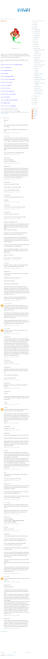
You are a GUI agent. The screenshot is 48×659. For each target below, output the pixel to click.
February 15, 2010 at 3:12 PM (11, 388)
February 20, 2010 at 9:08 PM (11, 615)
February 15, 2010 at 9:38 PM (11, 480)
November (36, 31)
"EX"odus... (36, 72)
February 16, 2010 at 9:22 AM (11, 530)
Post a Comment (4, 631)
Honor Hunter (34, 113)
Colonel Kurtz (34, 110)
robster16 (5, 136)
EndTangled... (36, 51)
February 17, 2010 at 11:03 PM (12, 581)
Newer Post (3, 652)
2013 (34, 22)
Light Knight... (36, 75)
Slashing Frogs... (37, 81)
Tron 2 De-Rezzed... (37, 53)
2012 (34, 24)
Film (10, 112)
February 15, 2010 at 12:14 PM (12, 300)
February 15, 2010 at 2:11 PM (11, 356)
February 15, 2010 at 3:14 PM (11, 404)
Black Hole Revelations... (38, 73)
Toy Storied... (36, 70)
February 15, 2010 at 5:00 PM (11, 430)
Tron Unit (34, 118)
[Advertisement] (11, 642)
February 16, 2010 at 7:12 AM (11, 523)
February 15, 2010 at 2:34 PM (11, 379)
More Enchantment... (38, 86)
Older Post (28, 652)
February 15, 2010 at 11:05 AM (12, 208)
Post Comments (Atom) (10, 655)
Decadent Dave (35, 111)
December (36, 29)
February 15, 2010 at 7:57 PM (11, 469)
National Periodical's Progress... (40, 49)
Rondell (5, 263)
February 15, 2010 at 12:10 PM (12, 268)
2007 (34, 102)
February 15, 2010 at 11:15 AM (12, 218)
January (35, 96)
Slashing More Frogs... (38, 77)
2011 (34, 26)
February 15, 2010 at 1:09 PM (11, 325)
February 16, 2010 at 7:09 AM (11, 513)
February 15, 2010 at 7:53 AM (11, 154)
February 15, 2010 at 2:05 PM (11, 333)
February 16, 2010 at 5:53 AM (11, 499)
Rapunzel (10, 55)
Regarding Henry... (37, 57)
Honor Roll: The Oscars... (38, 90)
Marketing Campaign (16, 112)
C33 (4, 407)
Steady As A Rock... (37, 55)
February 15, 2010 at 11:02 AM (12, 201)
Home (15, 652)
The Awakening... (37, 62)
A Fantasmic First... (37, 88)
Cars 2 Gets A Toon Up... (38, 66)
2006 (34, 103)
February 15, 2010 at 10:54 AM (12, 191)
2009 (34, 98)
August (35, 37)
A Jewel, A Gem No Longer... (39, 64)
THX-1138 (34, 116)
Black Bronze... (37, 59)
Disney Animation (6, 54)
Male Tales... (36, 68)
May (35, 42)
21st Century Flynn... (38, 91)
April (35, 44)
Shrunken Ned (34, 115)
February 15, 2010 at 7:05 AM (11, 132)
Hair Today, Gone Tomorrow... (39, 79)
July (35, 39)
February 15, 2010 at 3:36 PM (11, 423)
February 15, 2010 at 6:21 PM (11, 447)
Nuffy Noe (6, 328)
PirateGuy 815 (6, 303)
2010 (34, 28)
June (35, 40)
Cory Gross (6, 502)
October (35, 33)
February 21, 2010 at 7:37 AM (11, 628)
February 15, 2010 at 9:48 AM (11, 163)
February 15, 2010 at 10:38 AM (12, 179)
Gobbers (5, 576)
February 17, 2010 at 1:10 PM (11, 573)
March (35, 46)
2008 (34, 100)
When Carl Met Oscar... (38, 93)
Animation (6, 112)
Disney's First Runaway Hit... (39, 60)
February (36, 48)
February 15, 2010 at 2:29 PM (11, 363)
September (36, 35)
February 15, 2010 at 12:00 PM (12, 259)
